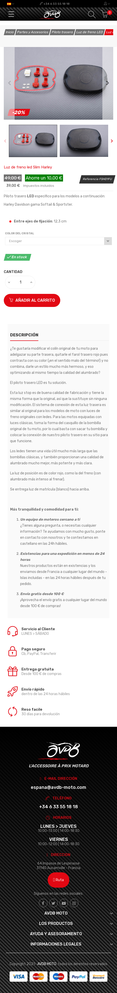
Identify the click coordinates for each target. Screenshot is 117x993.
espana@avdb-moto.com (58, 787)
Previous (9, 83)
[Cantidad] (20, 282)
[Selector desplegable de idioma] (10, 4)
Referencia (90, 179)
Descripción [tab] (24, 335)
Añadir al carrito (32, 300)
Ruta (58, 880)
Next (107, 83)
